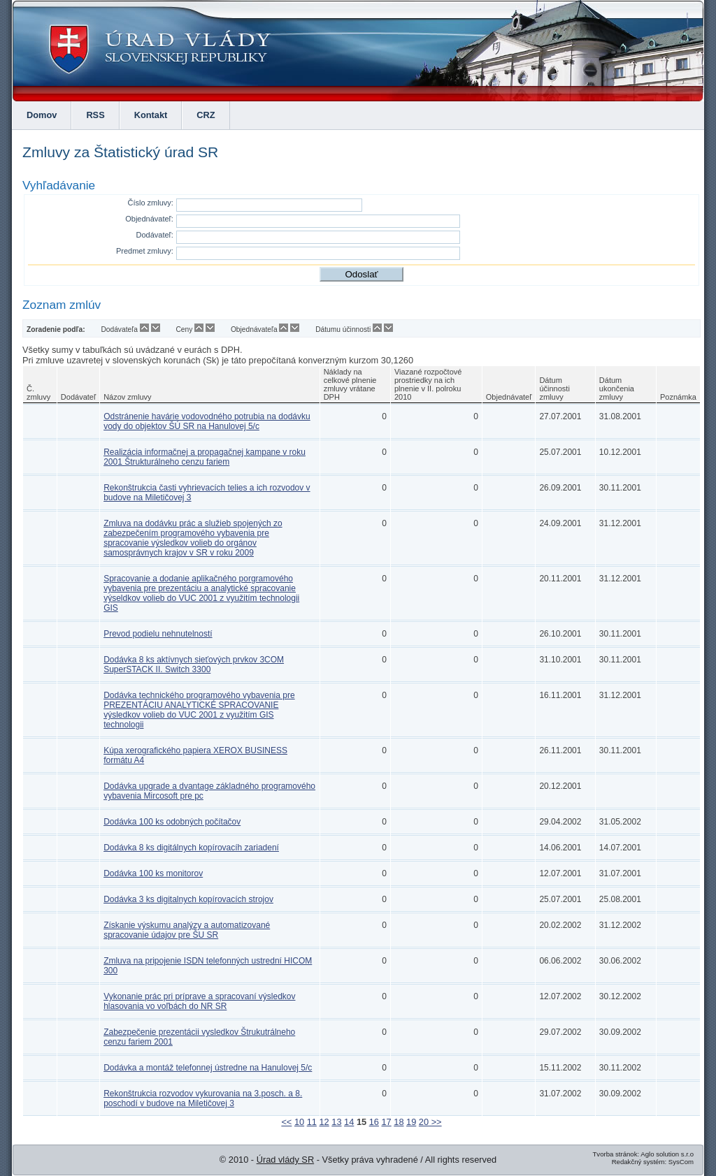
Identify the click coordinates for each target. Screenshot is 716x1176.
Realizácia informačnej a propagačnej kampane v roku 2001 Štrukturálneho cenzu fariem (204, 457)
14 (349, 1122)
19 (411, 1122)
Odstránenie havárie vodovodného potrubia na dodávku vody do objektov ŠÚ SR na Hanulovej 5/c (206, 421)
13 (336, 1122)
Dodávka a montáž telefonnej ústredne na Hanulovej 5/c (207, 1068)
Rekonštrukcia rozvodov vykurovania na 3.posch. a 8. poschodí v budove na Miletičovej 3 (202, 1098)
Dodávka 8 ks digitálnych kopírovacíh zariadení (191, 847)
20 (424, 1122)
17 (386, 1122)
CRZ (205, 115)
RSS (95, 115)
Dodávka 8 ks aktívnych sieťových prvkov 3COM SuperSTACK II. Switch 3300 (193, 664)
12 (324, 1122)
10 (299, 1122)
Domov (42, 115)
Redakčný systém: (639, 1162)
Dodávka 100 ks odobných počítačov (172, 822)
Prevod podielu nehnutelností (157, 634)
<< (286, 1122)
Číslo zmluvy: (150, 202)
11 (312, 1122)
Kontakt (151, 115)
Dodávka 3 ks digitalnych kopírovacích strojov (188, 899)
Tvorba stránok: (615, 1154)
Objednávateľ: (149, 219)
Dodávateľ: (154, 235)
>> (435, 1122)
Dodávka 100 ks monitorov (153, 873)
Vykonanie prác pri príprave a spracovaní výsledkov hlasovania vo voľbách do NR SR (199, 1001)
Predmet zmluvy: (144, 251)
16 (374, 1122)
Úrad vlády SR (286, 1159)
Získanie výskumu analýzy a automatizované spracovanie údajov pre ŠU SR (186, 930)
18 (398, 1122)
